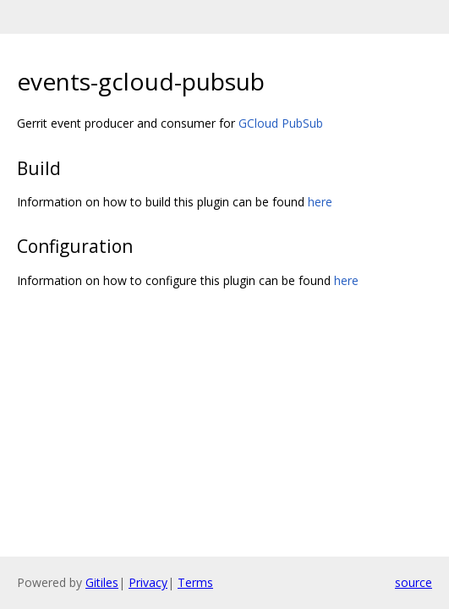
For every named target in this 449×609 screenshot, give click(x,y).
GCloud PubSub (280, 123)
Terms (195, 582)
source (413, 582)
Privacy (148, 582)
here (320, 202)
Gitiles (101, 582)
